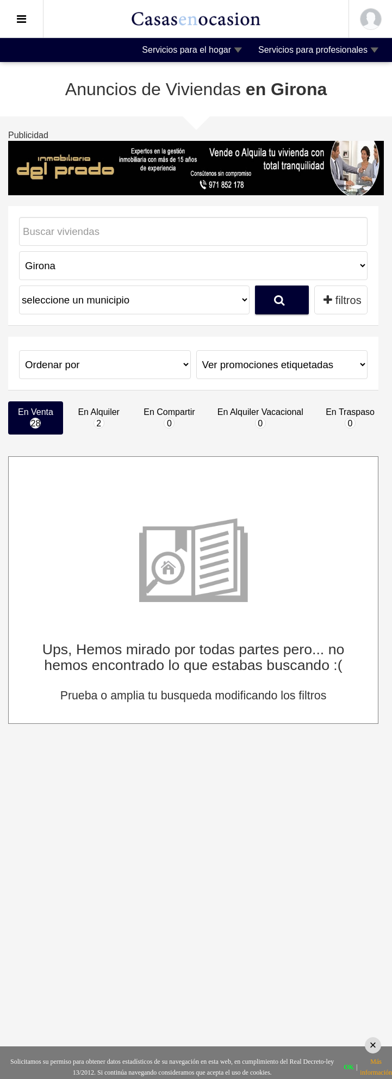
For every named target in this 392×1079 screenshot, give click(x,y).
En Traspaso (350, 418)
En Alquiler (99, 418)
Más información (376, 1067)
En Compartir (169, 418)
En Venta (35, 418)
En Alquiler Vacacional (260, 418)
